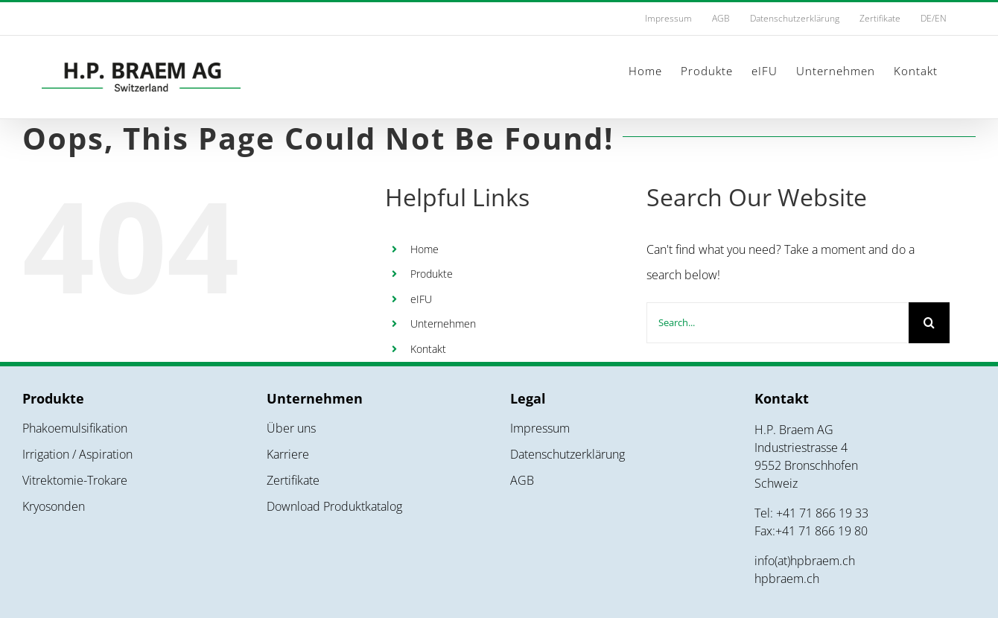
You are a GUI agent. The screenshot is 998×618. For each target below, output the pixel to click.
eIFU (421, 299)
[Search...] (777, 322)
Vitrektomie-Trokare (74, 480)
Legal (528, 398)
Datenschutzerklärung (567, 454)
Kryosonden (53, 506)
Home (424, 249)
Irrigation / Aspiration (77, 454)
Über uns (291, 428)
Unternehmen (443, 323)
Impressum (540, 428)
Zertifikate (293, 480)
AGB (522, 480)
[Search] (929, 322)
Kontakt (428, 349)
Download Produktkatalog (334, 506)
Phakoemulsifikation (74, 428)
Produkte (431, 274)
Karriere (288, 454)
